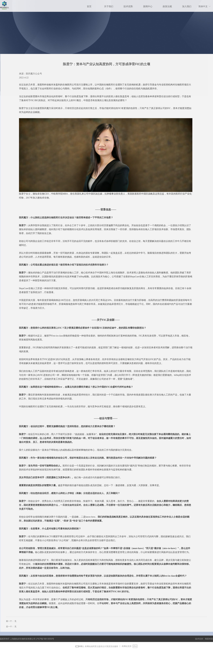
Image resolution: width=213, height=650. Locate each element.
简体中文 (203, 6)
